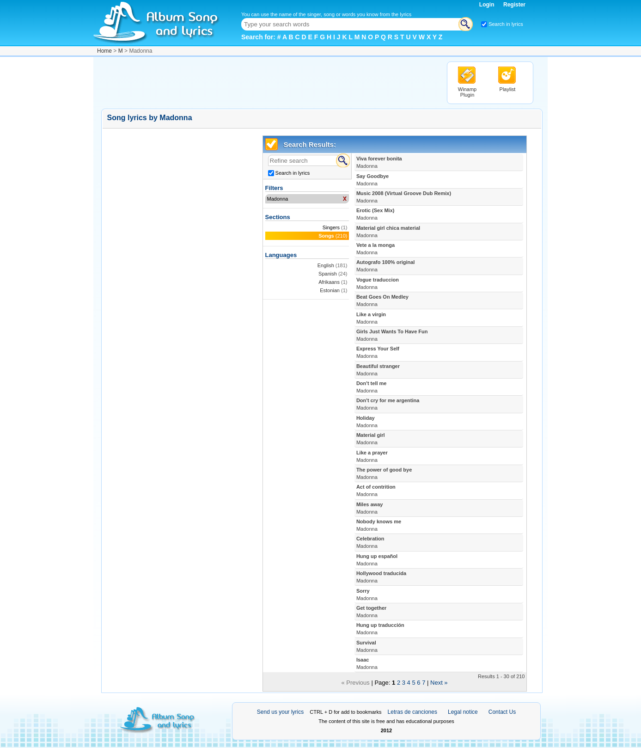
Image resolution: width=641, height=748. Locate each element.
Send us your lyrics (280, 712)
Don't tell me (371, 386)
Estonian (330, 290)
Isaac (367, 663)
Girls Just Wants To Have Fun (392, 335)
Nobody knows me (378, 525)
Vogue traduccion (377, 283)
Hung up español (376, 559)
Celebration (370, 542)
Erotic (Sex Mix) (375, 214)
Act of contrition (376, 490)
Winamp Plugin (467, 92)
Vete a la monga (375, 248)
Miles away (369, 508)
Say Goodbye (372, 179)
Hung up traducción (380, 628)
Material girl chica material (388, 231)
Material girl (370, 438)
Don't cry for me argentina (387, 404)
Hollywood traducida (381, 576)
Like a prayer (372, 456)
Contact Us (502, 712)
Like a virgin (371, 318)
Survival (367, 646)
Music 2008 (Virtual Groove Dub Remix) (403, 196)
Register (514, 4)
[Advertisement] (269, 82)
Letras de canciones (412, 712)
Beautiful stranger (378, 369)
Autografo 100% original (385, 265)
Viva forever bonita (379, 162)
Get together (371, 611)
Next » (439, 682)
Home (104, 51)
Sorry (367, 594)
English (325, 265)
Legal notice (463, 712)
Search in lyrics (505, 24)
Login (487, 4)
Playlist (508, 89)
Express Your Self (377, 352)
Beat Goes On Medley (382, 300)
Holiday (367, 421)
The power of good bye (384, 473)
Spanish (327, 273)
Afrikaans (329, 282)
